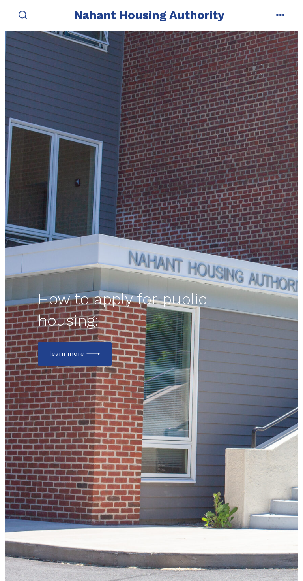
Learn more (66, 353)
